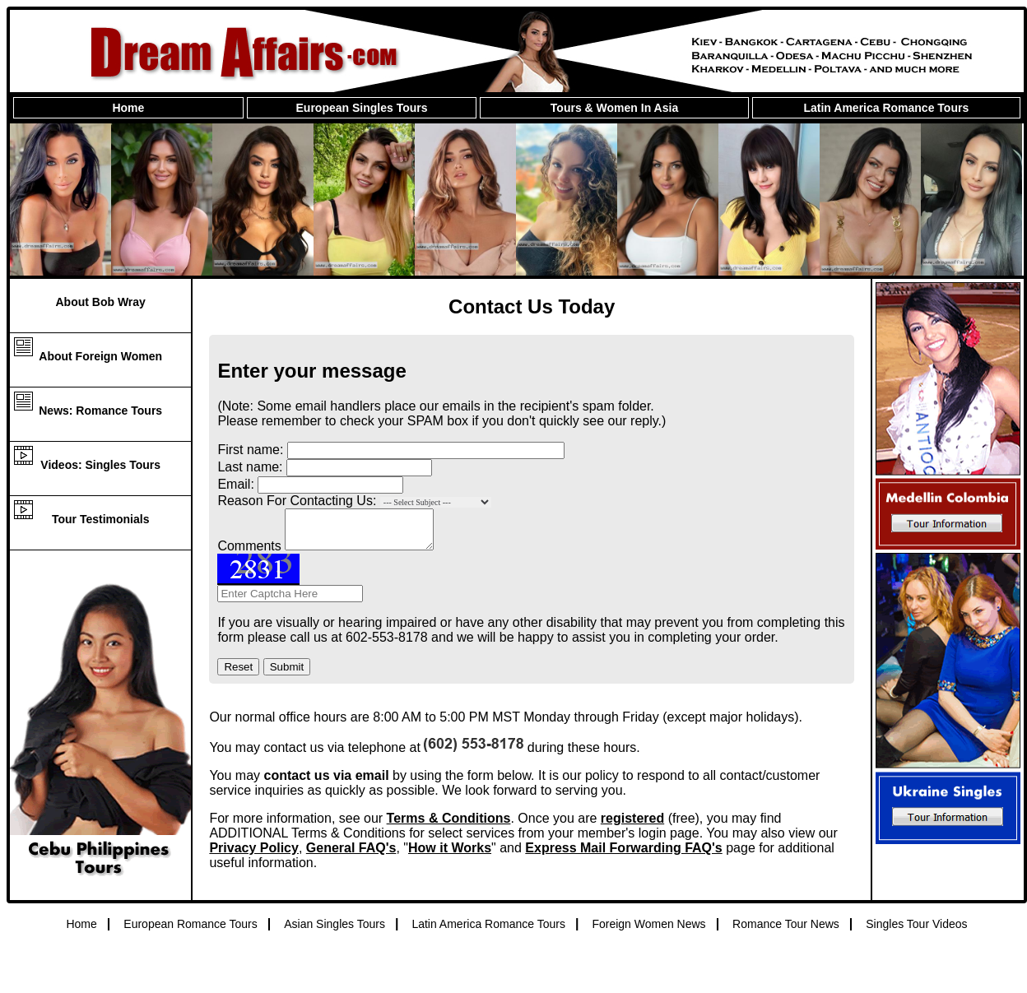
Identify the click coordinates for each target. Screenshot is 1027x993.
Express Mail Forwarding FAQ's (623, 855)
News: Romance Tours (100, 410)
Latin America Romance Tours (886, 107)
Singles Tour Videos (916, 931)
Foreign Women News (648, 931)
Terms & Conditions (449, 826)
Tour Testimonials (101, 519)
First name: (250, 450)
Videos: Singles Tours (100, 464)
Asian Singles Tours (334, 931)
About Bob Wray (100, 302)
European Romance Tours (190, 931)
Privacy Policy (254, 855)
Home (128, 107)
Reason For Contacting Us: (296, 501)
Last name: (249, 467)
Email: (235, 484)
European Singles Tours (362, 107)
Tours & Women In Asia (614, 107)
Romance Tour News (785, 931)
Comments (249, 553)
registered (632, 826)
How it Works (449, 855)
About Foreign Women (100, 356)
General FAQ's (351, 855)
